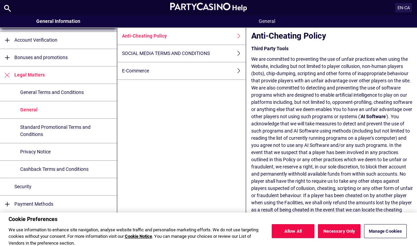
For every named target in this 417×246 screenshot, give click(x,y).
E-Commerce (184, 71)
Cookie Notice (138, 239)
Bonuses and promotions (34, 57)
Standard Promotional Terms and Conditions (55, 130)
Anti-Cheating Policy (184, 36)
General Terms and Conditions (52, 92)
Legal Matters (22, 75)
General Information (58, 21)
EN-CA (404, 7)
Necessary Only (339, 233)
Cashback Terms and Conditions (54, 169)
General (29, 109)
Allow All (293, 233)
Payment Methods (26, 204)
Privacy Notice (35, 151)
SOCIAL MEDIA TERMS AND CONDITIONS (184, 53)
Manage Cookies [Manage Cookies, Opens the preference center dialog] (385, 233)
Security (22, 186)
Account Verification (28, 40)
